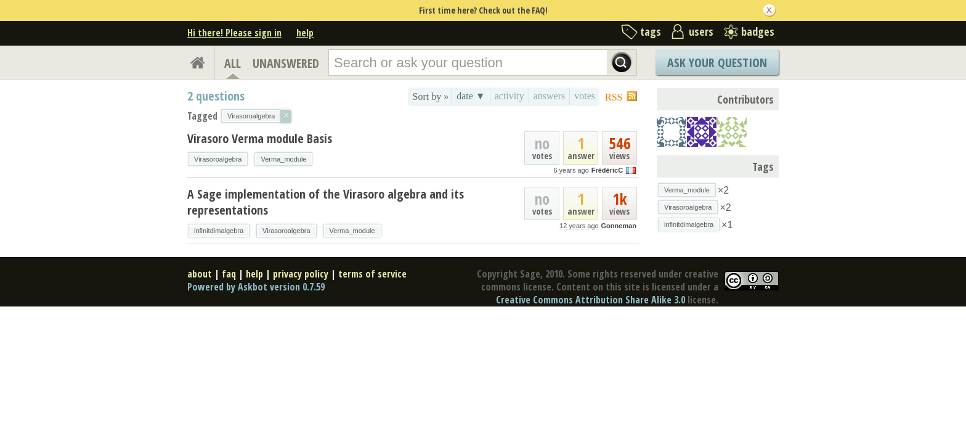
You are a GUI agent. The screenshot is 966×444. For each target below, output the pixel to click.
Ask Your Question (717, 62)
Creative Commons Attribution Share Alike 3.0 (590, 299)
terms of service (372, 274)
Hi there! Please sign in (234, 32)
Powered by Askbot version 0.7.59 (256, 287)
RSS (613, 97)
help (305, 32)
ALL (232, 63)
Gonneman (618, 225)
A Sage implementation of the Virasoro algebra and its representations (325, 202)
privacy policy (300, 274)
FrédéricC (607, 170)
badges (757, 31)
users (701, 31)
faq (229, 274)
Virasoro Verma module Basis (259, 138)
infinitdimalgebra (218, 230)
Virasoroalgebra (218, 159)
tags (650, 31)
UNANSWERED (286, 63)
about (199, 274)
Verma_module (283, 159)
